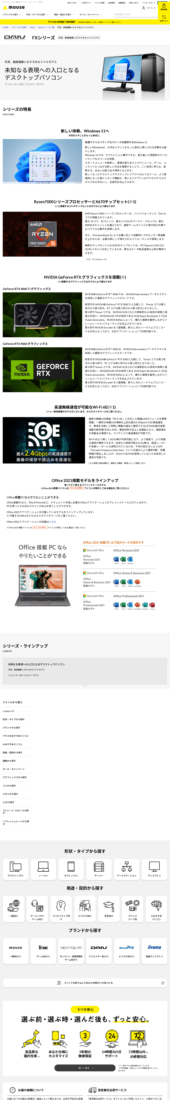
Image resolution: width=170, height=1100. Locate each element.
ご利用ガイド (86, 3)
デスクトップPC (16, 869)
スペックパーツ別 (132, 908)
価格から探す (9, 760)
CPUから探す (9, 785)
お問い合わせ (134, 3)
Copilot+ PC (9, 711)
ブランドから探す (12, 14)
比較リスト (164, 18)
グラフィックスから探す (15, 777)
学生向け (108, 907)
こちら (52, 521)
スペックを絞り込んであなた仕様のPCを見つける (110, 983)
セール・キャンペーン (91, 14)
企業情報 (111, 3)
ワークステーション (127, 869)
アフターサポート (148, 3)
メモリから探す (10, 794)
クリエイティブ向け (61, 908)
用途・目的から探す (64, 14)
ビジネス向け (85, 907)
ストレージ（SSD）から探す (16, 811)
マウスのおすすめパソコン (16, 736)
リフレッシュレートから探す (16, 822)
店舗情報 (121, 3)
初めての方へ (72, 3)
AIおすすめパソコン (12, 744)
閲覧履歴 (164, 7)
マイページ (148, 8)
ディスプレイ (154, 869)
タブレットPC (71, 869)
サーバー (99, 869)
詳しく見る (86, 1068)
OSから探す (8, 802)
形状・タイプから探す (37, 14)
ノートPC (43, 869)
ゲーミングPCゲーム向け (37, 908)
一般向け (13, 907)
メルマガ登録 (99, 3)
